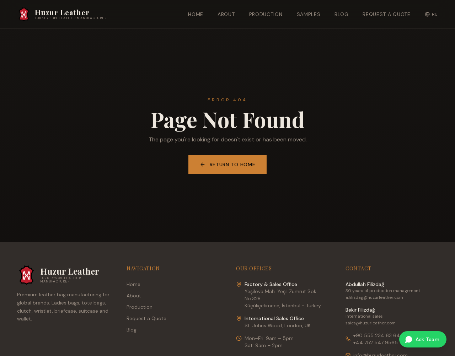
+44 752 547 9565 (375, 342)
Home (195, 14)
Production (266, 14)
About (226, 14)
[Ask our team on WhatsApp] (422, 339)
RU (431, 14)
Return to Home (228, 164)
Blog (341, 14)
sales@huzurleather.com (371, 323)
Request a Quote (387, 14)
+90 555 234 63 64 (376, 335)
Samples (309, 14)
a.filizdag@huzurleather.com (374, 297)
